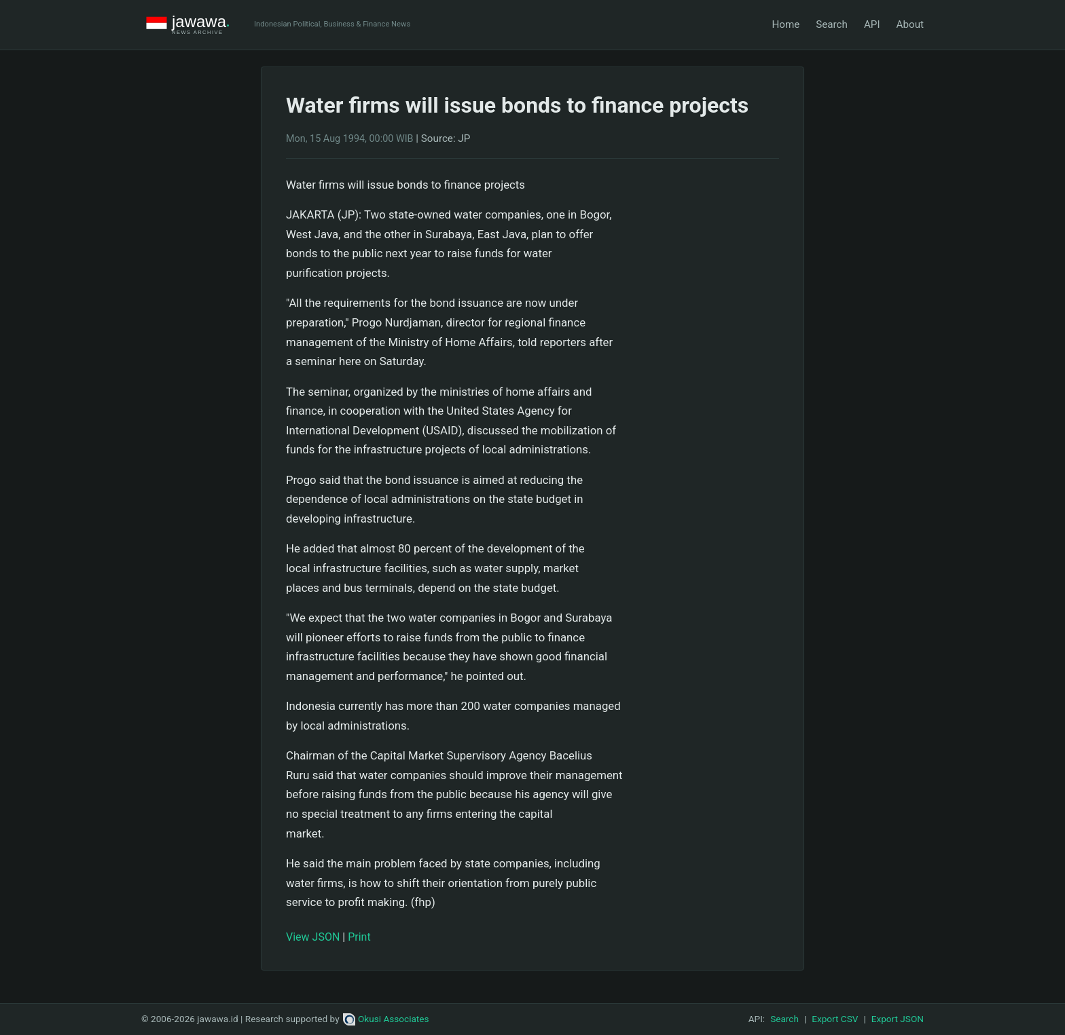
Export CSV (835, 1018)
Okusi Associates (386, 1018)
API (872, 24)
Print (359, 936)
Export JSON (897, 1018)
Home (785, 24)
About (910, 24)
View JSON (313, 936)
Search (832, 24)
